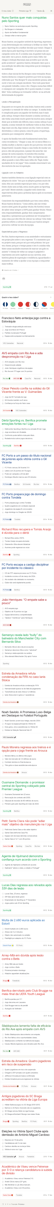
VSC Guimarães (8, 343)
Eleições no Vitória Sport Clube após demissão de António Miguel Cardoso (25, 1132)
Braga (6, 981)
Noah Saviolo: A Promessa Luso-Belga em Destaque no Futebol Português (26, 713)
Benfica (17, 446)
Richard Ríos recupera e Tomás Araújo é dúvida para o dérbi (26, 530)
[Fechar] (50, 297)
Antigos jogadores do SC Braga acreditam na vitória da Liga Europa (24, 1097)
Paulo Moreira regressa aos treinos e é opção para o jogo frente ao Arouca (26, 748)
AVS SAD (18, 378)
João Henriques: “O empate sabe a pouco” (24, 601)
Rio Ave (6, 378)
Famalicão (16, 981)
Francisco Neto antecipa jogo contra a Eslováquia (26, 319)
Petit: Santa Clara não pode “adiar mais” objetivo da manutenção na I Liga (27, 822)
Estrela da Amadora (11, 702)
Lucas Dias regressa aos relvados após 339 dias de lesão (27, 886)
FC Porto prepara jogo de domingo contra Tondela (24, 495)
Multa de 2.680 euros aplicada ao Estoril (23, 921)
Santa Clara (8, 846)
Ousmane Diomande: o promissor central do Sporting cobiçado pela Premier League (23, 786)
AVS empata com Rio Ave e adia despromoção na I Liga (22, 354)
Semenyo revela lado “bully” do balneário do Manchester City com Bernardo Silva (24, 638)
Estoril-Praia (8, 945)
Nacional (20, 343)
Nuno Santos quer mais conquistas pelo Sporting (24, 19)
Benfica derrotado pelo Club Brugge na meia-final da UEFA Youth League (27, 992)
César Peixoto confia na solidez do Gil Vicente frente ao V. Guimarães (25, 390)
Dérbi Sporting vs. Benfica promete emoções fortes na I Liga (24, 422)
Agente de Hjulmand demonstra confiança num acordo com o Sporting (26, 857)
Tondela (17, 519)
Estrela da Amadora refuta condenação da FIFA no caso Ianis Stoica (23, 677)
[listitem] (5, 305)
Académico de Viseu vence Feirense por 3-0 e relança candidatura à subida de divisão (27, 1170)
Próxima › (21, 1204)
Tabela (40, 11)
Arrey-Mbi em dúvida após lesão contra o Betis (23, 957)
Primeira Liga (25, 11)
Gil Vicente (8, 410)
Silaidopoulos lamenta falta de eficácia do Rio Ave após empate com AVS (26, 1027)
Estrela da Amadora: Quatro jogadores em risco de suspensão (26, 1062)
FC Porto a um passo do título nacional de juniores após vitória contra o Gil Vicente (26, 459)
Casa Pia (28, 378)
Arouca (24, 772)
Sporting (7, 287)
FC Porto (7, 484)
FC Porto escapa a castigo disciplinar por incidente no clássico (25, 566)
